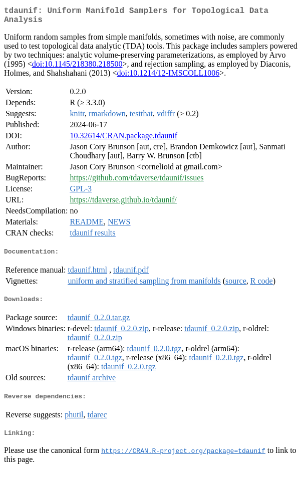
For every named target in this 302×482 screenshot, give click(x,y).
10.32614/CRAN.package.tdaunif (123, 139)
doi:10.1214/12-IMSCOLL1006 (168, 77)
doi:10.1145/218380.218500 (77, 68)
